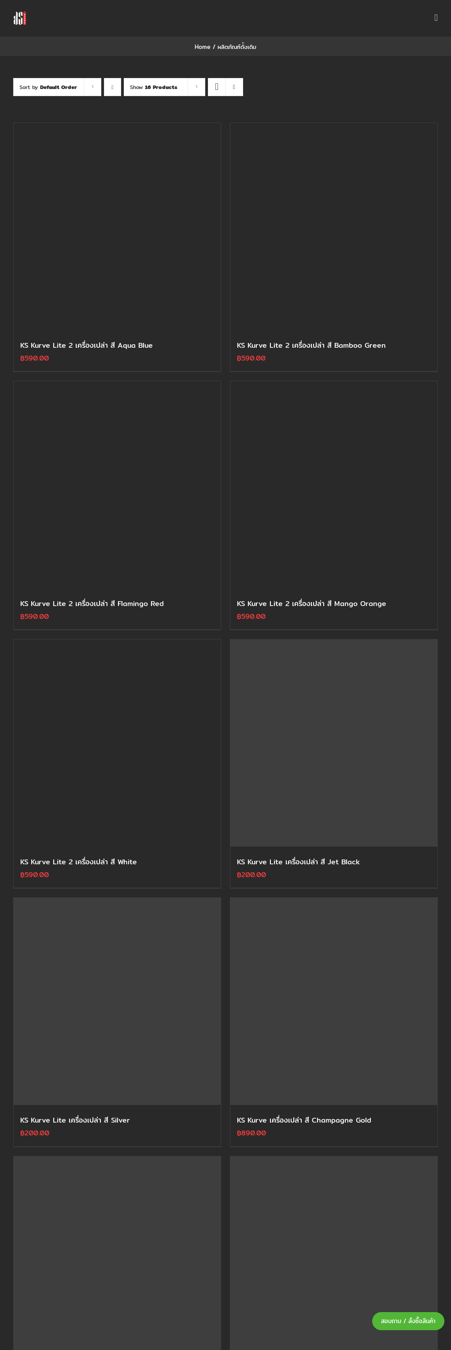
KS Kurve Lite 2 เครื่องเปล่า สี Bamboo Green (311, 345)
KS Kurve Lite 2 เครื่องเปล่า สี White (78, 861)
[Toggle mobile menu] (436, 17)
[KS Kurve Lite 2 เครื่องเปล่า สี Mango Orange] (333, 484)
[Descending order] (112, 87)
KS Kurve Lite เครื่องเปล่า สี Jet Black (298, 861)
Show (153, 87)
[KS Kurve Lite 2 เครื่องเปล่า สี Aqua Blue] (117, 226)
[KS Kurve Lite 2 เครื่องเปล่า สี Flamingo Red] (117, 484)
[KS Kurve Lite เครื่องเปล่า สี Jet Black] (333, 743)
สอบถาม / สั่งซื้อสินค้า (408, 1321)
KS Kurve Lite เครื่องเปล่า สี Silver (75, 1120)
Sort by (48, 87)
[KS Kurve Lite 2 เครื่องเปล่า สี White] (117, 743)
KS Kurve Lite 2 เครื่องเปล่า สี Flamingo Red (92, 603)
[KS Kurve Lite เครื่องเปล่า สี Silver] (117, 1001)
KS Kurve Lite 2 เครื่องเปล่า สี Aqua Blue (86, 345)
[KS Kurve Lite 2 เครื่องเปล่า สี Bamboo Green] (333, 226)
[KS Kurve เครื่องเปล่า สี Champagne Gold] (333, 1001)
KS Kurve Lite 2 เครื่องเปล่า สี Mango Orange (311, 603)
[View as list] (234, 87)
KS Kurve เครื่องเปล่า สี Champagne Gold (304, 1120)
